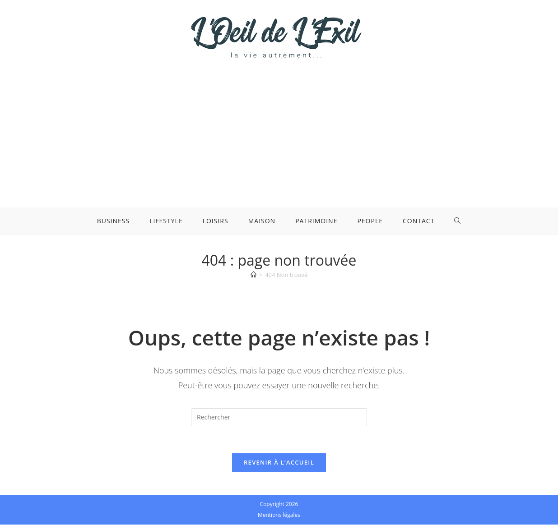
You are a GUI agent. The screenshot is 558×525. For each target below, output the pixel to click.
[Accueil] (253, 275)
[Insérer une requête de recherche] (279, 417)
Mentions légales (279, 515)
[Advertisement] (279, 126)
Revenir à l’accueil (279, 463)
